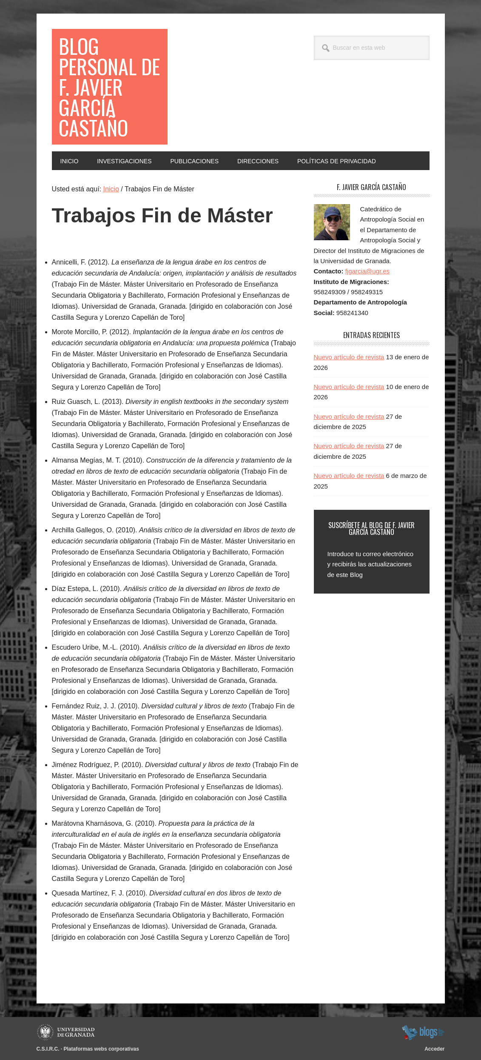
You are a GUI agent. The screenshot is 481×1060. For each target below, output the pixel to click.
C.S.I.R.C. (48, 1049)
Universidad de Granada (67, 1032)
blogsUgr (423, 1032)
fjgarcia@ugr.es (367, 271)
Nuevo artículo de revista (349, 357)
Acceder (434, 1049)
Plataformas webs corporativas (101, 1049)
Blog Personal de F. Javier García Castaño (109, 86)
